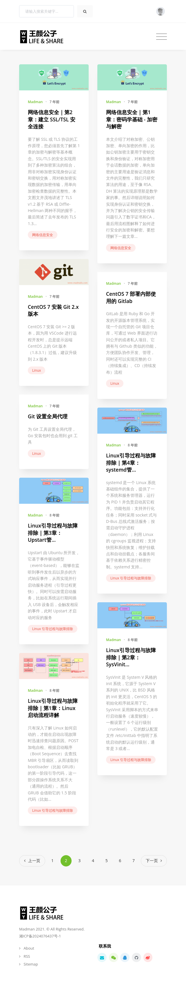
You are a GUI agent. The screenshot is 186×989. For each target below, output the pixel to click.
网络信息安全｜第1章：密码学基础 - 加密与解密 (131, 119)
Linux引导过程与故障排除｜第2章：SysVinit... (131, 657)
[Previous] (32, 860)
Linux (36, 370)
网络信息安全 (42, 234)
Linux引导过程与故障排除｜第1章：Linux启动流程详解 (53, 707)
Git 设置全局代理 (48, 416)
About (28, 948)
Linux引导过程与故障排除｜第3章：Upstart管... (53, 532)
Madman (35, 101)
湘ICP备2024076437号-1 (40, 936)
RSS (26, 956)
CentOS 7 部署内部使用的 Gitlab (131, 297)
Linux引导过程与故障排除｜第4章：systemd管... (131, 462)
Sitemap (30, 964)
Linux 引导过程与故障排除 (130, 578)
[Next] (154, 860)
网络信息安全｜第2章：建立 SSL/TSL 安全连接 (51, 119)
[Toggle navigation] (161, 36)
